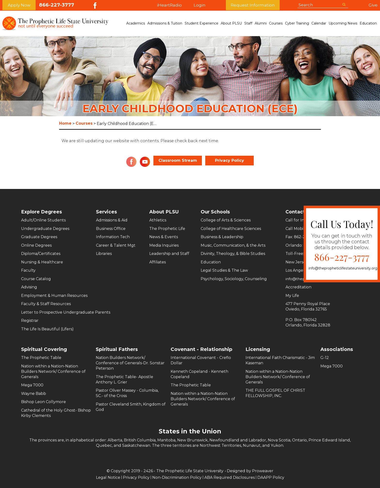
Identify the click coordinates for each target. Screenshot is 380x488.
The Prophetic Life (167, 228)
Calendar (318, 23)
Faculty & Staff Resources (46, 303)
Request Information (264, 5)
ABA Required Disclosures (230, 477)
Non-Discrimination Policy (177, 477)
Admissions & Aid (111, 220)
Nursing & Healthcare (42, 262)
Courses (276, 23)
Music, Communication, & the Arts (233, 245)
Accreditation (293, 287)
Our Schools (216, 212)
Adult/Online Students (43, 220)
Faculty (28, 270)
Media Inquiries (164, 245)
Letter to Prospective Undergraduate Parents (65, 312)
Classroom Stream (177, 160)
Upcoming (343, 23)
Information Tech (113, 237)
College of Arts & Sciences (226, 220)
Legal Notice (107, 477)
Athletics (157, 220)
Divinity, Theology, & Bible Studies (233, 253)
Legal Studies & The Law (224, 270)
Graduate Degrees (39, 237)
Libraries (104, 253)
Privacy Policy (229, 160)
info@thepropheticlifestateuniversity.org (343, 268)
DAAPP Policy (271, 477)
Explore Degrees (42, 212)
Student (201, 23)
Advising (29, 287)
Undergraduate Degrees (45, 228)
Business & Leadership (222, 237)
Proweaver (262, 471)
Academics (135, 23)
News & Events (163, 237)
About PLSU (231, 23)
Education (368, 23)
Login (210, 5)
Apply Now (19, 5)
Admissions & (164, 23)
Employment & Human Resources (54, 295)
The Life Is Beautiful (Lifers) (47, 329)
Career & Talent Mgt (115, 245)
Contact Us (294, 212)
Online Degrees (36, 245)
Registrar (30, 320)
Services (106, 212)
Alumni (261, 23)
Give (373, 5)
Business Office (111, 228)
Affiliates (157, 262)
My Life (287, 295)
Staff (248, 23)
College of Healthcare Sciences (231, 228)
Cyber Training (297, 23)
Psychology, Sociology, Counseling (234, 279)
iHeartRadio (169, 5)
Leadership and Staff (169, 253)
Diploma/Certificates (40, 253)
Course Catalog (36, 279)
